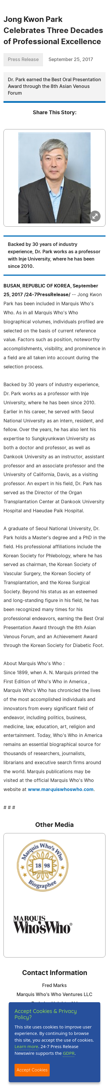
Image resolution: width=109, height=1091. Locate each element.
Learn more (26, 1046)
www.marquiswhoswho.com (61, 789)
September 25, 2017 (71, 59)
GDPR (68, 1053)
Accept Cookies (32, 1070)
